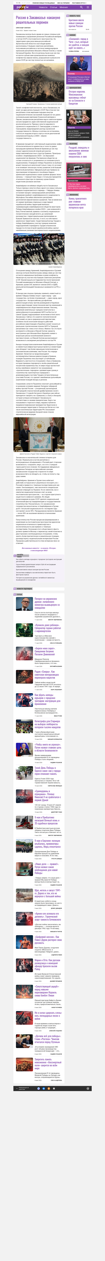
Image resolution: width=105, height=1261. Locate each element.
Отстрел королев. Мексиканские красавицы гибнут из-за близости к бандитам (77, 97)
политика (73, 143)
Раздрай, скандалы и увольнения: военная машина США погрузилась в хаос (79, 152)
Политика (71, 73)
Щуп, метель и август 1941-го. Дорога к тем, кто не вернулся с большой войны (48, 998)
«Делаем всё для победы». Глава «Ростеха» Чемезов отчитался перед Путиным (48, 1197)
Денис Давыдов (56, 1014)
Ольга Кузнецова (56, 643)
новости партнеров (24, 588)
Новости (43, 7)
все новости (72, 29)
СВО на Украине (63, 3)
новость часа (75, 16)
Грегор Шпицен (56, 938)
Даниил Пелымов (56, 1113)
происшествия (75, 87)
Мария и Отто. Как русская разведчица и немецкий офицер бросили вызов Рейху (47, 1096)
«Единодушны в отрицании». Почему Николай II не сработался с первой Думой (48, 848)
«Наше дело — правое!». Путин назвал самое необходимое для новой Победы (47, 947)
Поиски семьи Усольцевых (44, 3)
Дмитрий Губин (56, 865)
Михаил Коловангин (55, 765)
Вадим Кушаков (56, 815)
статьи (19, 594)
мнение (72, 35)
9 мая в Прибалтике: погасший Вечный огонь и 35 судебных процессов (47, 899)
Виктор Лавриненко (55, 620)
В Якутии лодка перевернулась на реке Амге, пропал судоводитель (79, 186)
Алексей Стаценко (55, 1163)
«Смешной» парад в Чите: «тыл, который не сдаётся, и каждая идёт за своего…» (79, 43)
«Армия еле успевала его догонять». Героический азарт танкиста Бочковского (48, 1021)
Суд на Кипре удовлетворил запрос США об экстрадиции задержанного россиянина (78, 134)
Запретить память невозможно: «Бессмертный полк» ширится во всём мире (48, 1222)
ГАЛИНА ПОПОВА (74, 51)
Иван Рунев (58, 742)
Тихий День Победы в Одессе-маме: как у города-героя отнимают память (48, 823)
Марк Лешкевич (56, 716)
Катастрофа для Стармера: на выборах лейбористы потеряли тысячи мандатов (48, 750)
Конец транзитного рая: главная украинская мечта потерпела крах (77, 203)
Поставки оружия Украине (83, 3)
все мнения (85, 51)
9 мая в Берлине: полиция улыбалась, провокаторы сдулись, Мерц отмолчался (48, 922)
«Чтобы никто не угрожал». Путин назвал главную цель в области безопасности (48, 800)
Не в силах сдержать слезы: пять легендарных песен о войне (48, 1147)
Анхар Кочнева (56, 1139)
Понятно (83, 1246)
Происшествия (73, 180)
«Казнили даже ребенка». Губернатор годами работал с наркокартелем (48, 627)
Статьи (53, 7)
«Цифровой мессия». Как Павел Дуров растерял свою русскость (48, 1045)
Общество (71, 127)
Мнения (64, 7)
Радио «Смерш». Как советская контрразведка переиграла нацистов (47, 700)
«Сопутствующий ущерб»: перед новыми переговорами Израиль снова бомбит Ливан (47, 1123)
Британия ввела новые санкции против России (32, 569)
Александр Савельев (23, 28)
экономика (74, 194)
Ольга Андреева (56, 1239)
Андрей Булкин (56, 1060)
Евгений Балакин (56, 666)
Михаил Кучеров (56, 1037)
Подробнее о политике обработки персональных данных (55, 1247)
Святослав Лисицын (55, 838)
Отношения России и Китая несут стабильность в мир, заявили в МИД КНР (79, 79)
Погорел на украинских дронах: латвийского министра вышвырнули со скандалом (47, 603)
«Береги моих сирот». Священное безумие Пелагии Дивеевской (45, 651)
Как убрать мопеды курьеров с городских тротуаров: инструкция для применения (47, 726)
